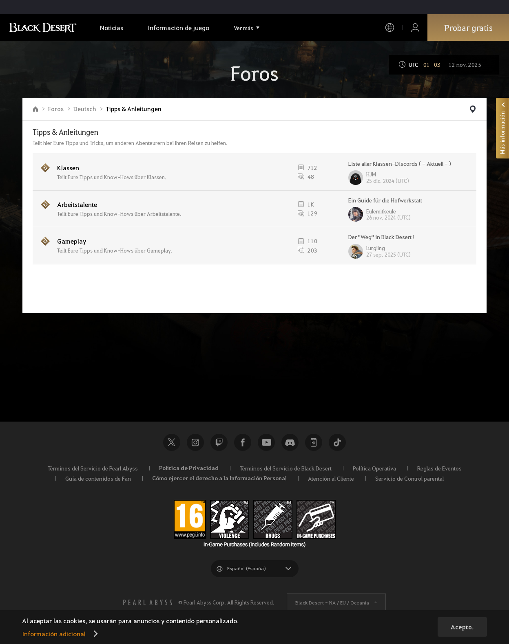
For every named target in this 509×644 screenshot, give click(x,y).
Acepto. (462, 627)
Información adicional (54, 633)
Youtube (266, 442)
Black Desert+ (313, 442)
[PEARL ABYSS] (147, 602)
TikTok (337, 442)
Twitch (219, 442)
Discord (290, 442)
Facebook (242, 442)
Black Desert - (332, 602)
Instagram (195, 442)
